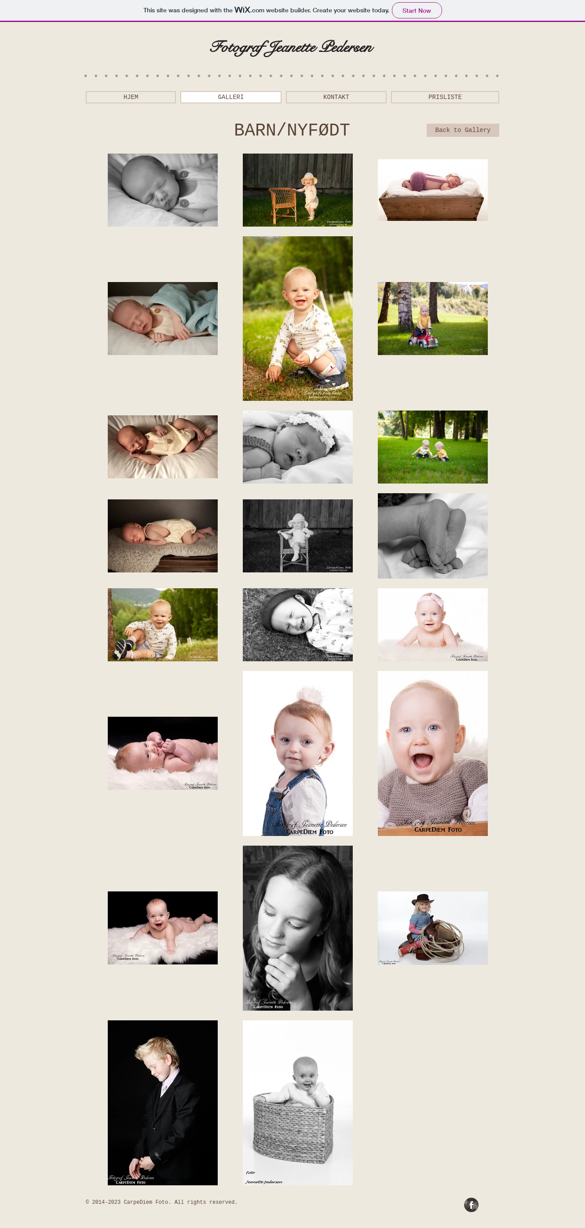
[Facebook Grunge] (471, 1205)
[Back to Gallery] (463, 130)
